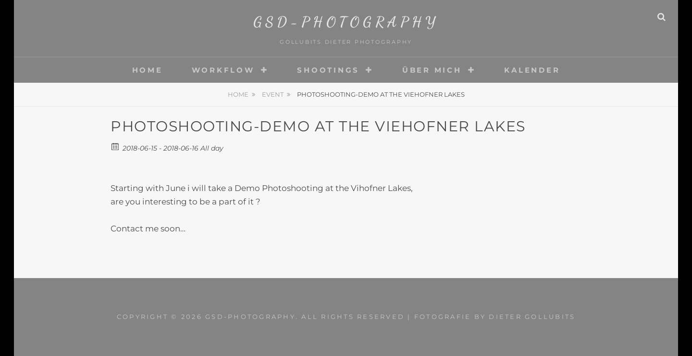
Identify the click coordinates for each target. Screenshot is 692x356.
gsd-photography (346, 21)
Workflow (223, 70)
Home (147, 70)
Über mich (432, 70)
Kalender (532, 70)
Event (273, 94)
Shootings (328, 70)
